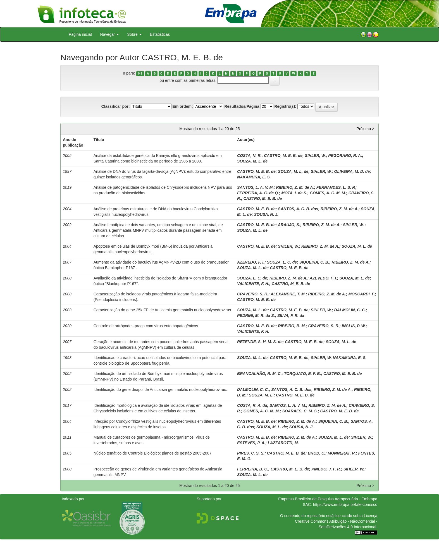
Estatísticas (160, 34)
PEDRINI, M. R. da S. (256, 315)
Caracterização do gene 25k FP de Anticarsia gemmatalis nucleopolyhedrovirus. (163, 310)
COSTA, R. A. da (252, 405)
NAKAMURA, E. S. (254, 177)
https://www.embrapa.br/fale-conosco (345, 504)
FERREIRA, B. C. (252, 469)
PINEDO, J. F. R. (326, 469)
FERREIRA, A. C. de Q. (258, 193)
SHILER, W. (288, 246)
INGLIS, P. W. (354, 326)
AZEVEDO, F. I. (250, 262)
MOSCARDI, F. (361, 294)
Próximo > (365, 128)
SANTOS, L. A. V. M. (255, 187)
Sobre (134, 34)
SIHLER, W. (315, 155)
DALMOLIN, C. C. (350, 310)
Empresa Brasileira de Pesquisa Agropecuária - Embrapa (327, 499)
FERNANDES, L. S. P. (336, 187)
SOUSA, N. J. (266, 214)
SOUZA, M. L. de (252, 161)
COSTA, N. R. (249, 155)
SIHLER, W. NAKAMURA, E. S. (339, 357)
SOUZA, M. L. (261, 395)
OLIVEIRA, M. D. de (352, 171)
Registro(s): (285, 106)
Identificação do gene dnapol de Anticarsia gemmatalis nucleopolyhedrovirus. (160, 389)
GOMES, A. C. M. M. (328, 193)
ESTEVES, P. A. (251, 443)
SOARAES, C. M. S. (300, 411)
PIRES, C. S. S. (250, 453)
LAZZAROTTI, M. (283, 443)
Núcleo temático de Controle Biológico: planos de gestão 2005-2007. (153, 453)
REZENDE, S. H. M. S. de (260, 342)
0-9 (140, 73)
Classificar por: (115, 106)
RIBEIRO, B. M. (292, 326)
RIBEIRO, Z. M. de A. (295, 187)
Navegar (109, 34)
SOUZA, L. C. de (282, 262)
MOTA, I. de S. (294, 193)
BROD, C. (316, 453)
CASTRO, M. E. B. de (283, 155)
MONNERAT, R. (342, 453)
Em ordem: (182, 106)
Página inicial (80, 34)
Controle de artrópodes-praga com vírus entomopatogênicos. (146, 326)
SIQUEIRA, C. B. (314, 262)
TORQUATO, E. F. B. (302, 373)
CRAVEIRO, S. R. (252, 294)
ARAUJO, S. (289, 225)
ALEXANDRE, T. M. (288, 294)
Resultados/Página (241, 106)
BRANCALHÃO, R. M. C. (259, 373)
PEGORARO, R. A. (345, 155)
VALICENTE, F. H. (253, 283)
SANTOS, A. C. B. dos (298, 209)
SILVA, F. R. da (290, 315)
